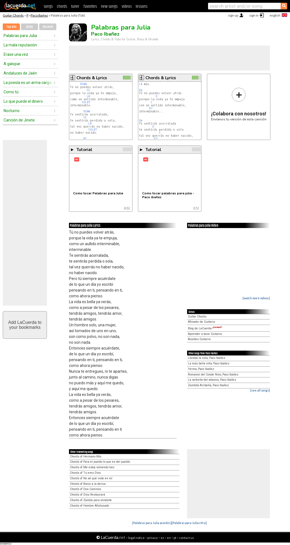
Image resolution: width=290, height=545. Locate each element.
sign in (254, 15)
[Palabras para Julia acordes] (152, 523)
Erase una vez (16, 54)
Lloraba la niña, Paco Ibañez (206, 358)
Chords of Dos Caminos (85, 489)
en (169, 537)
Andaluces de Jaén (20, 73)
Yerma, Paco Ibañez (201, 369)
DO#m (83, 84)
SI (88, 90)
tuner (75, 6)
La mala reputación (20, 45)
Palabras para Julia (20, 35)
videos (127, 6)
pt (175, 537)
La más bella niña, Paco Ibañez (208, 363)
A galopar (12, 64)
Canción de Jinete (19, 120)
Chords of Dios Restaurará (87, 494)
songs (48, 6)
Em (140, 90)
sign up (233, 15)
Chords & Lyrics (91, 78)
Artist (29, 27)
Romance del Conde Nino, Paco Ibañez (213, 374)
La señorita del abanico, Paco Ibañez (212, 380)
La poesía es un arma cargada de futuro (28, 82)
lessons (141, 6)
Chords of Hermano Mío (85, 456)
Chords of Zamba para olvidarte (91, 500)
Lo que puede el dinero (23, 101)
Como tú (11, 92)
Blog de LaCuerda (205, 328)
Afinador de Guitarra (201, 322)
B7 (151, 108)
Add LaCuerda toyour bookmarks (25, 325)
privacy (152, 537)
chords (62, 6)
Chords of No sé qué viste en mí (91, 478)
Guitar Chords (13, 15)
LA (88, 96)
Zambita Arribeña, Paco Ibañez (208, 385)
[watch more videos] (256, 298)
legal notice (136, 537)
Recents (48, 27)
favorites (90, 6)
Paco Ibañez (39, 15)
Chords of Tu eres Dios (85, 473)
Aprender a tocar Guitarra (205, 334)
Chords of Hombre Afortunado (89, 505)
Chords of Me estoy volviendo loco (92, 467)
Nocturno (12, 111)
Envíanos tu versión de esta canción (239, 104)
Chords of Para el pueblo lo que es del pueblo (100, 462)
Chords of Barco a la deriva (88, 484)
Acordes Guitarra (199, 339)
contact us (186, 537)
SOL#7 (86, 102)
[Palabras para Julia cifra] (189, 523)
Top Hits (11, 27)
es (162, 537)
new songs (109, 6)
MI (85, 139)
